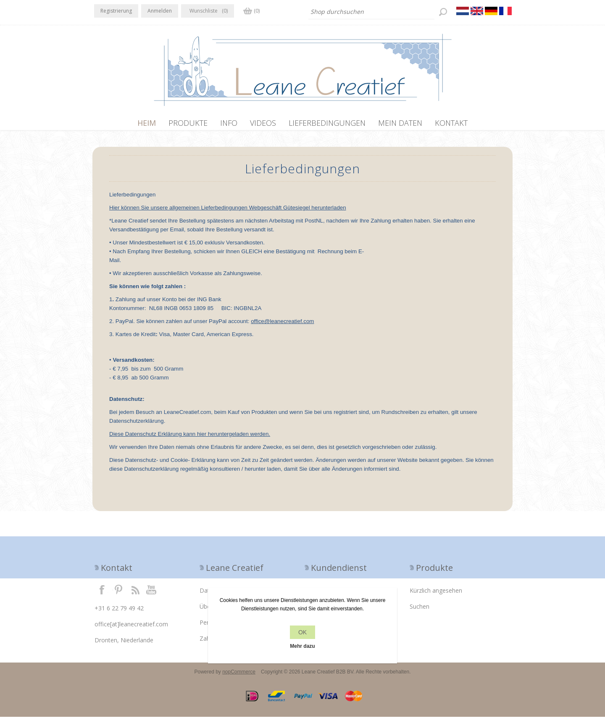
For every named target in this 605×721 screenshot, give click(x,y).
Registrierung (116, 10)
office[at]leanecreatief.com (131, 628)
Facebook (102, 593)
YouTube (152, 593)
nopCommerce (238, 676)
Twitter (118, 593)
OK (302, 632)
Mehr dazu (302, 646)
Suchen (419, 611)
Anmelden (159, 10)
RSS (135, 593)
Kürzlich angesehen (436, 595)
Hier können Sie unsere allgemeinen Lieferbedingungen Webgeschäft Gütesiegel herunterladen (227, 212)
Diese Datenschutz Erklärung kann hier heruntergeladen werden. (189, 438)
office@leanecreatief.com (282, 325)
